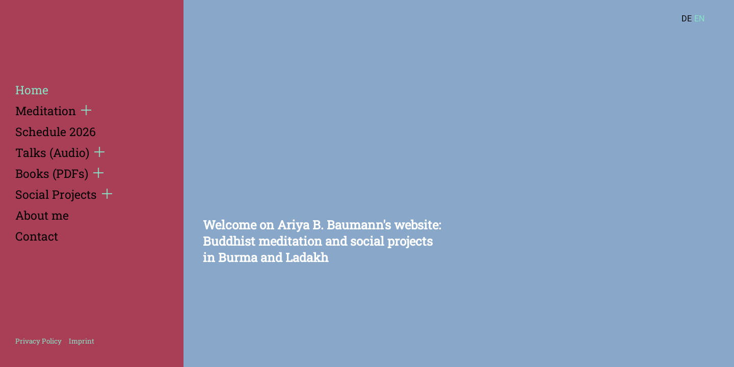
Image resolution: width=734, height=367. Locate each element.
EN (699, 18)
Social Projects (63, 194)
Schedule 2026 (55, 131)
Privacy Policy (38, 341)
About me (42, 215)
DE (686, 18)
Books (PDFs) (59, 173)
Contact (36, 236)
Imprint (81, 341)
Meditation (53, 110)
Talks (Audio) (59, 152)
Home (31, 89)
